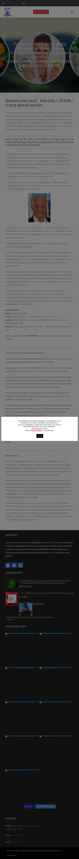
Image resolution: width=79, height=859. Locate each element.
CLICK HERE (36, 430)
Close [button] (40, 436)
